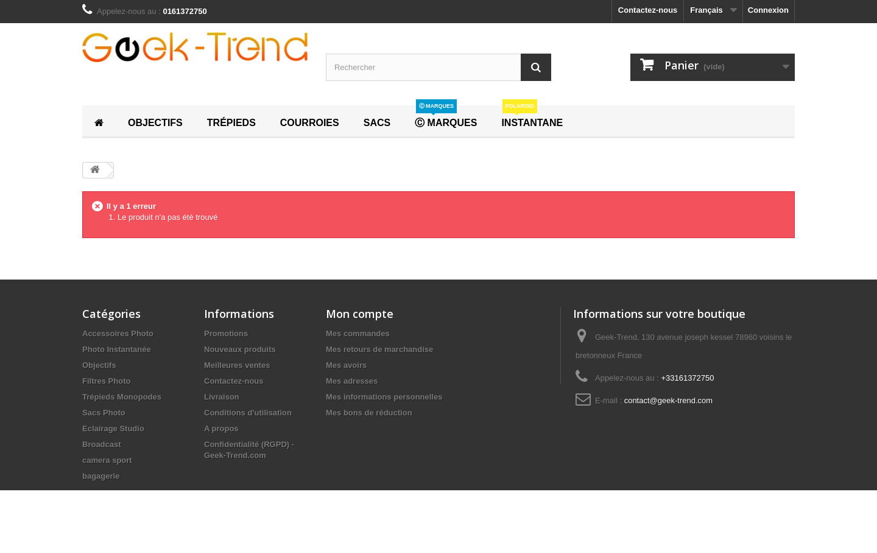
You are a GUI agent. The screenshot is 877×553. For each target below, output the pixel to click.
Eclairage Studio (113, 428)
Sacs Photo (103, 412)
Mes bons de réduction (369, 412)
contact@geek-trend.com (668, 400)
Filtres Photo (106, 381)
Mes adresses (352, 381)
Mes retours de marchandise (379, 349)
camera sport (107, 460)
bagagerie (100, 476)
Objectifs (99, 365)
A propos (221, 428)
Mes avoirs (346, 365)
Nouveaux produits (240, 349)
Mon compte (359, 313)
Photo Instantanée (116, 349)
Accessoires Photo (117, 333)
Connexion (768, 10)
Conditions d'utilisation (248, 412)
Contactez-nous (648, 10)
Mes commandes (358, 333)
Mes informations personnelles (384, 396)
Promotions (226, 333)
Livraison (221, 396)
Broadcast (101, 444)
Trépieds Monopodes (121, 396)
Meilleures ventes (237, 365)
